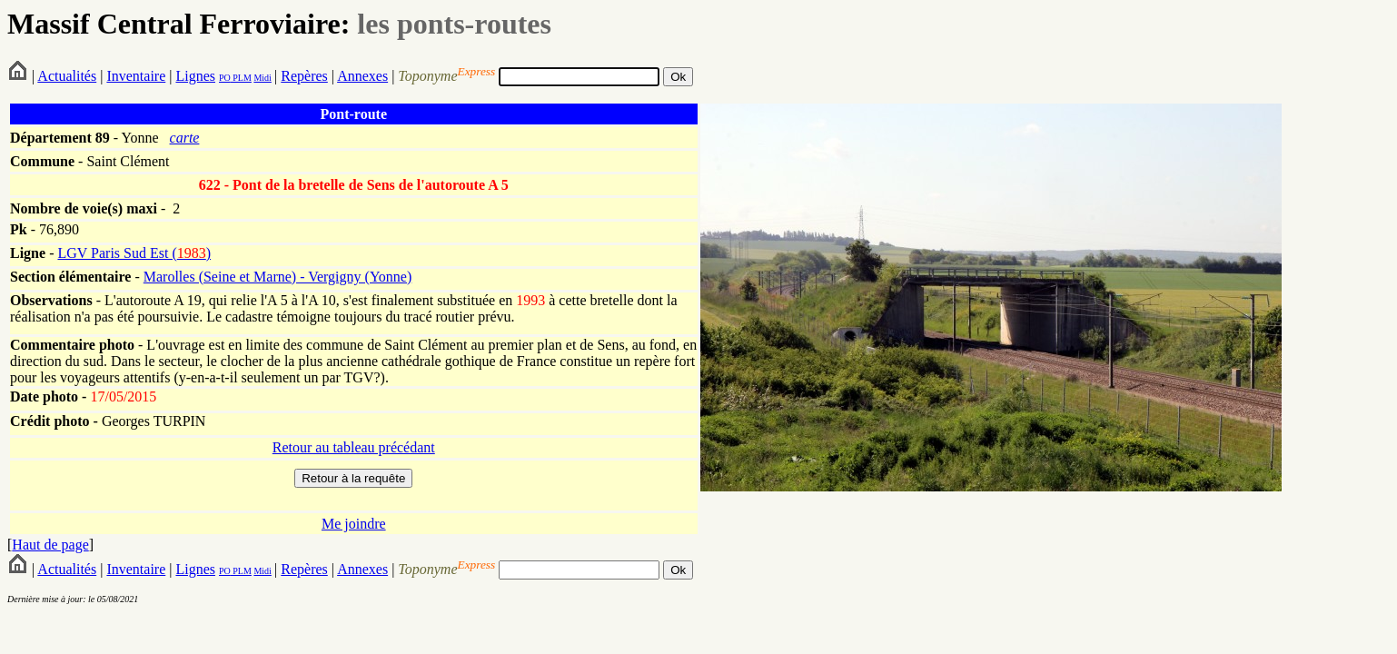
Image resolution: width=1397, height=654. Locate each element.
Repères (304, 76)
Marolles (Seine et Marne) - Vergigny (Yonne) (278, 276)
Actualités (66, 76)
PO (225, 78)
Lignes (195, 76)
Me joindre (354, 523)
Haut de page (50, 544)
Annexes (362, 76)
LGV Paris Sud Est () (134, 253)
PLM (241, 78)
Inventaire (135, 76)
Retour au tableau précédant (353, 447)
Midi (262, 78)
